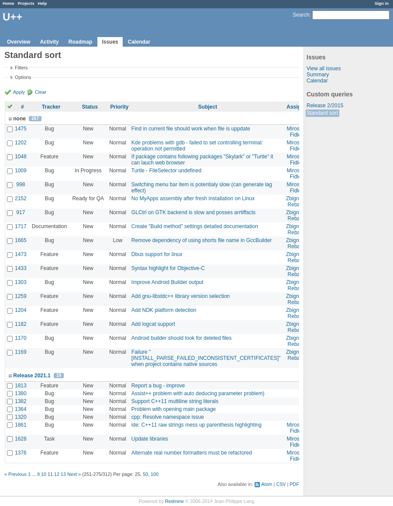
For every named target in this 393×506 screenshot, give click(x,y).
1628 (21, 439)
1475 (21, 129)
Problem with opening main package (173, 409)
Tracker (51, 107)
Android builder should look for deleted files (181, 338)
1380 (21, 393)
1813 (21, 386)
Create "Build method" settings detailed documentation (194, 226)
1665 (21, 240)
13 (63, 474)
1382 (21, 401)
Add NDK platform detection (163, 310)
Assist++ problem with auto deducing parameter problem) (198, 393)
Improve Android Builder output (167, 282)
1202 (21, 143)
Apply (19, 92)
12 (56, 474)
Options (23, 77)
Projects (26, 3)
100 (155, 474)
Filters (21, 67)
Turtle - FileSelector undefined (166, 171)
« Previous (15, 474)
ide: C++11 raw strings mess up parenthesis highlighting (196, 425)
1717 (21, 226)
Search (301, 15)
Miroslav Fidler (297, 132)
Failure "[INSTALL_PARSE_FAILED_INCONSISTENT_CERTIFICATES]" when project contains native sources (205, 358)
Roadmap (81, 42)
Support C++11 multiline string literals (174, 401)
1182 (21, 324)
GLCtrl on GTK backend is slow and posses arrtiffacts (193, 212)
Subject (207, 107)
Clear (40, 92)
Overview (18, 42)
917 (20, 212)
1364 (21, 409)
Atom (266, 484)
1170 (21, 338)
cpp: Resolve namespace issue (167, 417)
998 (20, 184)
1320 (21, 417)
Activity (49, 42)
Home (8, 3)
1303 (21, 282)
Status (90, 107)
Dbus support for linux (157, 254)
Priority (119, 107)
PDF (294, 484)
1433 (21, 268)
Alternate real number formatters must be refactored (191, 453)
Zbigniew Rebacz (296, 201)
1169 (21, 352)
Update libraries (149, 439)
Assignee (298, 107)
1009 (21, 171)
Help (42, 3)
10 (43, 474)
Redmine (174, 501)
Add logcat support (153, 324)
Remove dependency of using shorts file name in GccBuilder (201, 240)
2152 (21, 198)
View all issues (324, 68)
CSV (281, 484)
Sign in (382, 3)
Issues (110, 42)
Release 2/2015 (325, 106)
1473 (21, 254)
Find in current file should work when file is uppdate (190, 129)
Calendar (139, 42)
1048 (21, 157)
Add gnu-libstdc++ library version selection (180, 296)
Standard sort (322, 113)
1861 (21, 425)
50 (145, 474)
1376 (21, 453)
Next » (74, 474)
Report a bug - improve (158, 386)
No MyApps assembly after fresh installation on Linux (193, 198)
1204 (21, 310)
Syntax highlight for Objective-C (168, 268)
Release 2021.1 (31, 376)
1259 (21, 296)
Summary (318, 75)
